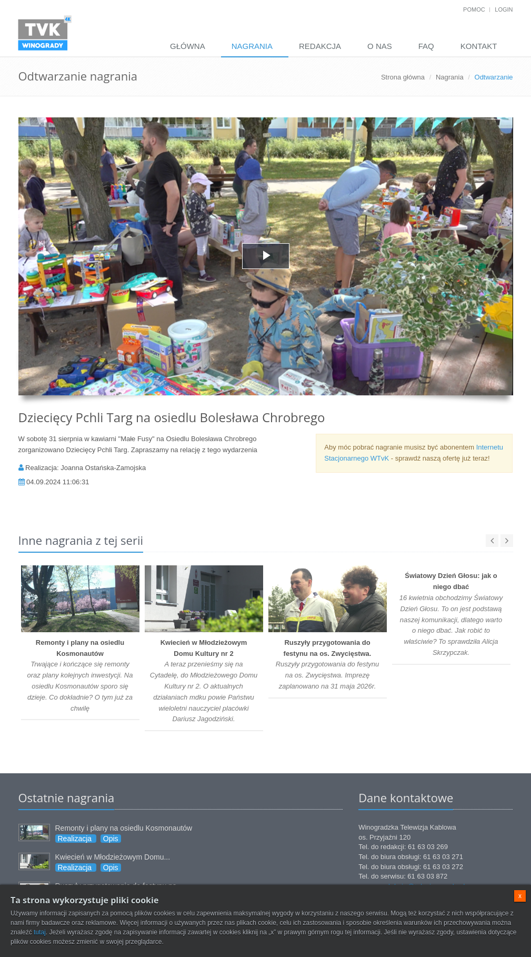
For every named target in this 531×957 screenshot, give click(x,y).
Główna (187, 46)
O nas (379, 46)
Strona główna (403, 77)
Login (504, 9)
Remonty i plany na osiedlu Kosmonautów (124, 828)
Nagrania (252, 46)
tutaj (40, 932)
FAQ (426, 46)
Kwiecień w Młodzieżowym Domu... (113, 857)
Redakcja (320, 46)
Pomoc (474, 9)
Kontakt (478, 46)
